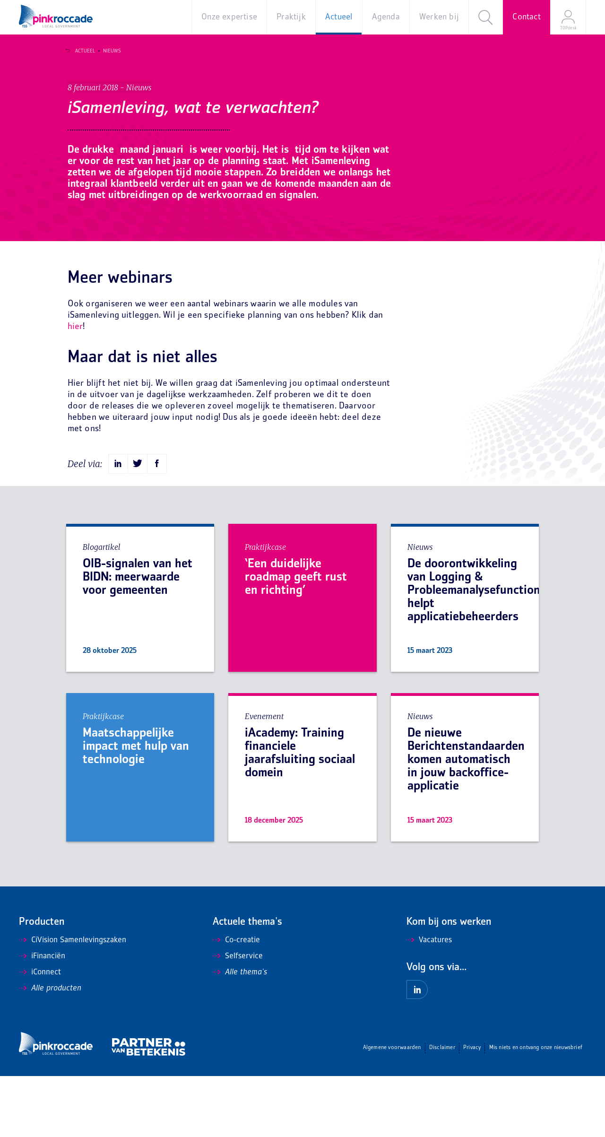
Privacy (472, 1108)
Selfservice (238, 1017)
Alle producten (50, 1049)
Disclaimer (442, 1108)
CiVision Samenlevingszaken (72, 1001)
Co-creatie (236, 1001)
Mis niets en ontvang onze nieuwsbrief (535, 1108)
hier (75, 388)
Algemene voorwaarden (392, 1108)
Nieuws (108, 51)
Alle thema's (240, 1033)
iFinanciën (42, 1017)
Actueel (81, 51)
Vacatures (429, 1001)
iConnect (40, 1033)
